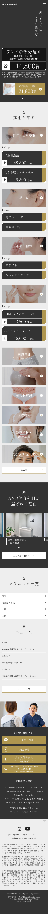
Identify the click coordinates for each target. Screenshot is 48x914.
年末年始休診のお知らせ (24, 659)
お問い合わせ (13, 834)
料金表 (24, 470)
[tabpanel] (24, 89)
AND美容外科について (24, 555)
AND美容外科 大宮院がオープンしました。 (24, 672)
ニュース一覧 (24, 689)
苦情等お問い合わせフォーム (24, 807)
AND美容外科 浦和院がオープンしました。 (24, 645)
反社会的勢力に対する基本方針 (24, 838)
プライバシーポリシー (31, 834)
